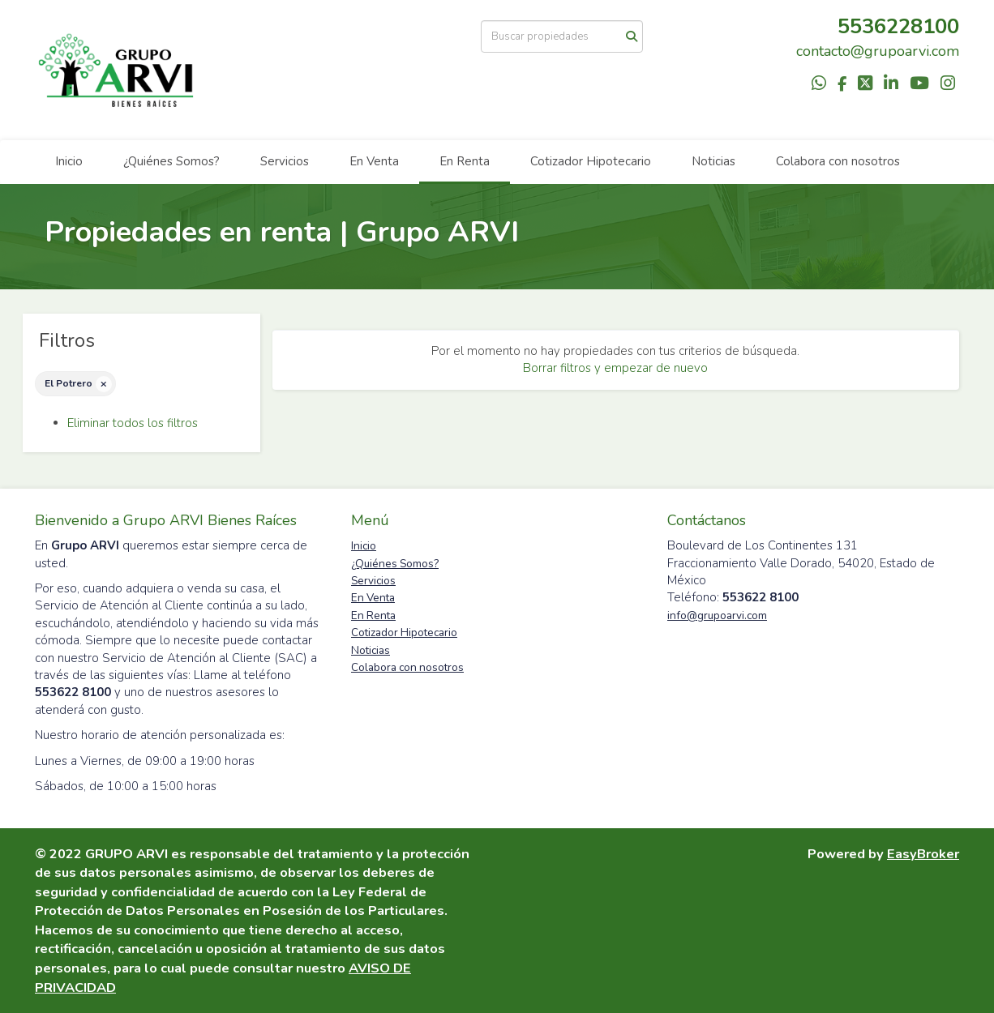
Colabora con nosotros (838, 161)
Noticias (713, 161)
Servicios (284, 161)
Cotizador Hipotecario (590, 161)
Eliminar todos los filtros (132, 423)
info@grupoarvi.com (717, 615)
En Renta (464, 161)
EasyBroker (923, 853)
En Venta (374, 161)
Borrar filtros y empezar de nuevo (615, 368)
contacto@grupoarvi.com (877, 51)
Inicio (69, 161)
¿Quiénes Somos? (171, 161)
